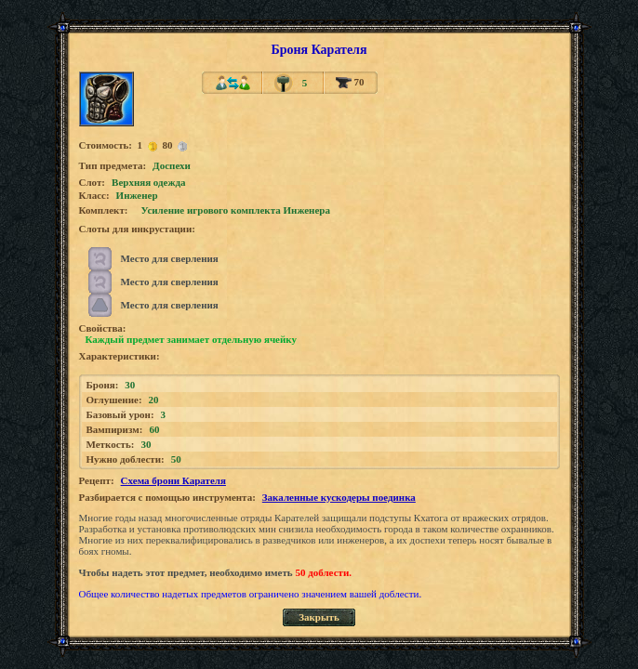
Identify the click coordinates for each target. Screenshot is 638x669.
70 (350, 81)
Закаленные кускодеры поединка (339, 497)
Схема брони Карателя (173, 480)
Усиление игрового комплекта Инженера (235, 210)
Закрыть (319, 617)
